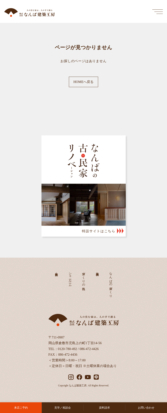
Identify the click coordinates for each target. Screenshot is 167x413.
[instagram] (71, 377)
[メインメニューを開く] (157, 11)
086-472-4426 (89, 349)
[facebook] (79, 377)
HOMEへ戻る (83, 82)
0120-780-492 (67, 349)
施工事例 (97, 270)
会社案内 (56, 270)
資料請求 (104, 407)
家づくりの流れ (83, 279)
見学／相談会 (62, 407)
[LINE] (96, 377)
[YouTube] (88, 377)
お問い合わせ (146, 407)
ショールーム (70, 277)
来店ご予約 (21, 407)
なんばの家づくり (110, 283)
